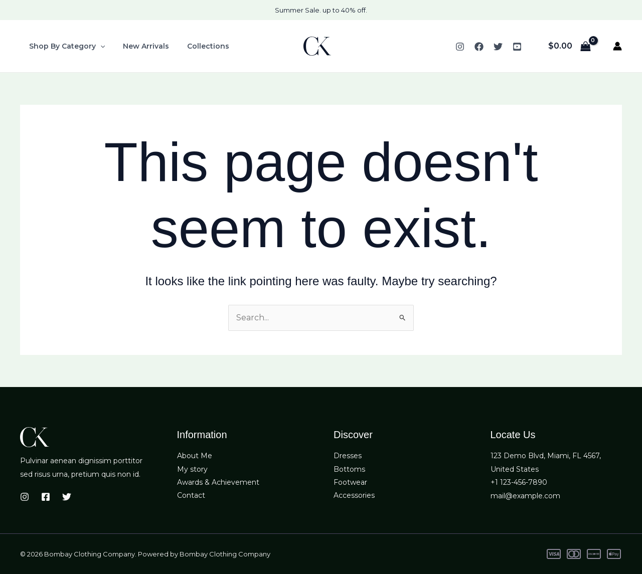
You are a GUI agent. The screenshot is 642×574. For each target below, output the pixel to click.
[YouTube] (517, 46)
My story (192, 469)
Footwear (350, 482)
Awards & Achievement (218, 482)
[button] (98, 46)
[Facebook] (479, 46)
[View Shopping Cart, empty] (569, 46)
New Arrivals (140, 46)
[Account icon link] (617, 46)
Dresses (348, 456)
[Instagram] (459, 46)
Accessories (354, 495)
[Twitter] (498, 46)
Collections (198, 46)
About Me (194, 456)
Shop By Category (65, 46)
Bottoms (349, 469)
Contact (191, 495)
